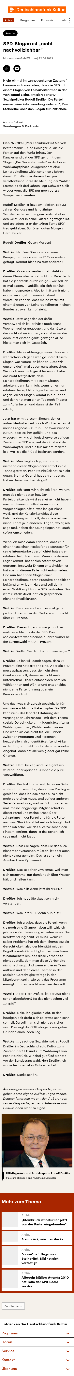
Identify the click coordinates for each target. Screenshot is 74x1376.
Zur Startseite (13, 1306)
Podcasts (47, 20)
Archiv (10, 33)
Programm (27, 20)
